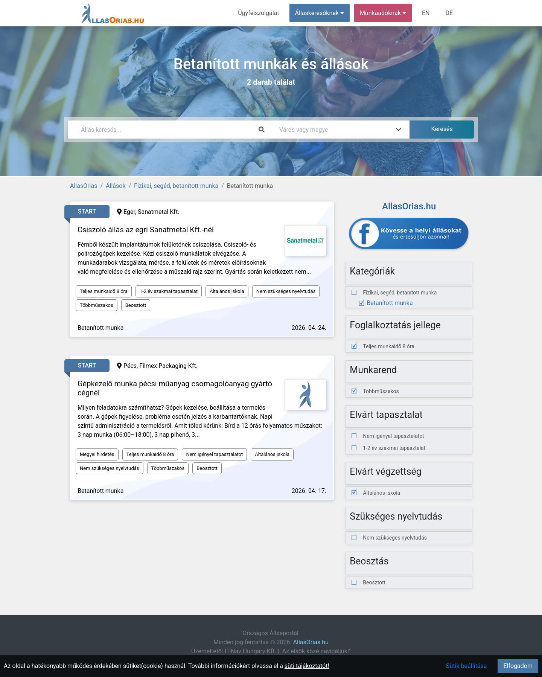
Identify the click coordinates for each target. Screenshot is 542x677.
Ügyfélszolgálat (258, 13)
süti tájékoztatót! (307, 665)
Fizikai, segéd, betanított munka (176, 185)
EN (426, 13)
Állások (115, 185)
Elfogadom (518, 665)
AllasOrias (83, 185)
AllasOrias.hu (311, 642)
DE (449, 13)
